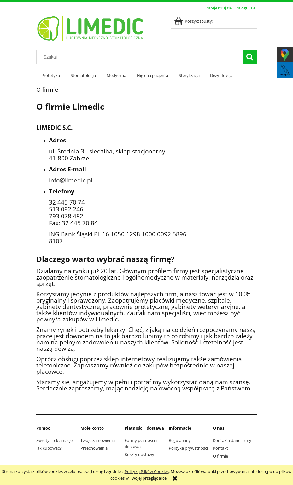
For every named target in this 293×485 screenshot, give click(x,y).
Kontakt (220, 448)
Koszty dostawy (139, 454)
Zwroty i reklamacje (54, 440)
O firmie (220, 456)
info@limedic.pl (70, 180)
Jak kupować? (49, 448)
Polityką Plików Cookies (147, 471)
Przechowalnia (94, 448)
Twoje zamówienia (97, 440)
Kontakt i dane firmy (232, 440)
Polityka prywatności (188, 448)
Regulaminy (180, 440)
